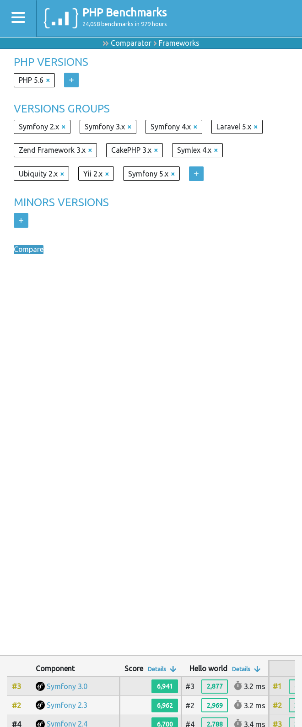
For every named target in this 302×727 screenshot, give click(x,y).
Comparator (131, 43)
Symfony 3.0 (67, 686)
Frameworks (179, 43)
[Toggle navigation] (18, 18)
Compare (29, 250)
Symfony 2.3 (67, 705)
